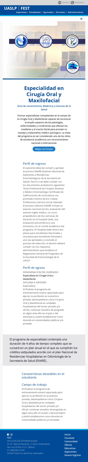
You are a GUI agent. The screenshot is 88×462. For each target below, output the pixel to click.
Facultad (69, 437)
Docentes (60, 12)
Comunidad (71, 441)
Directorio (77, 2)
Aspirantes (21, 12)
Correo (63, 2)
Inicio (68, 434)
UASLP (10, 8)
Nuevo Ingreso (73, 455)
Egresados (48, 12)
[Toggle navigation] (81, 18)
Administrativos (75, 12)
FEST (25, 8)
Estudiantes (35, 12)
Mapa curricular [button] (44, 148)
